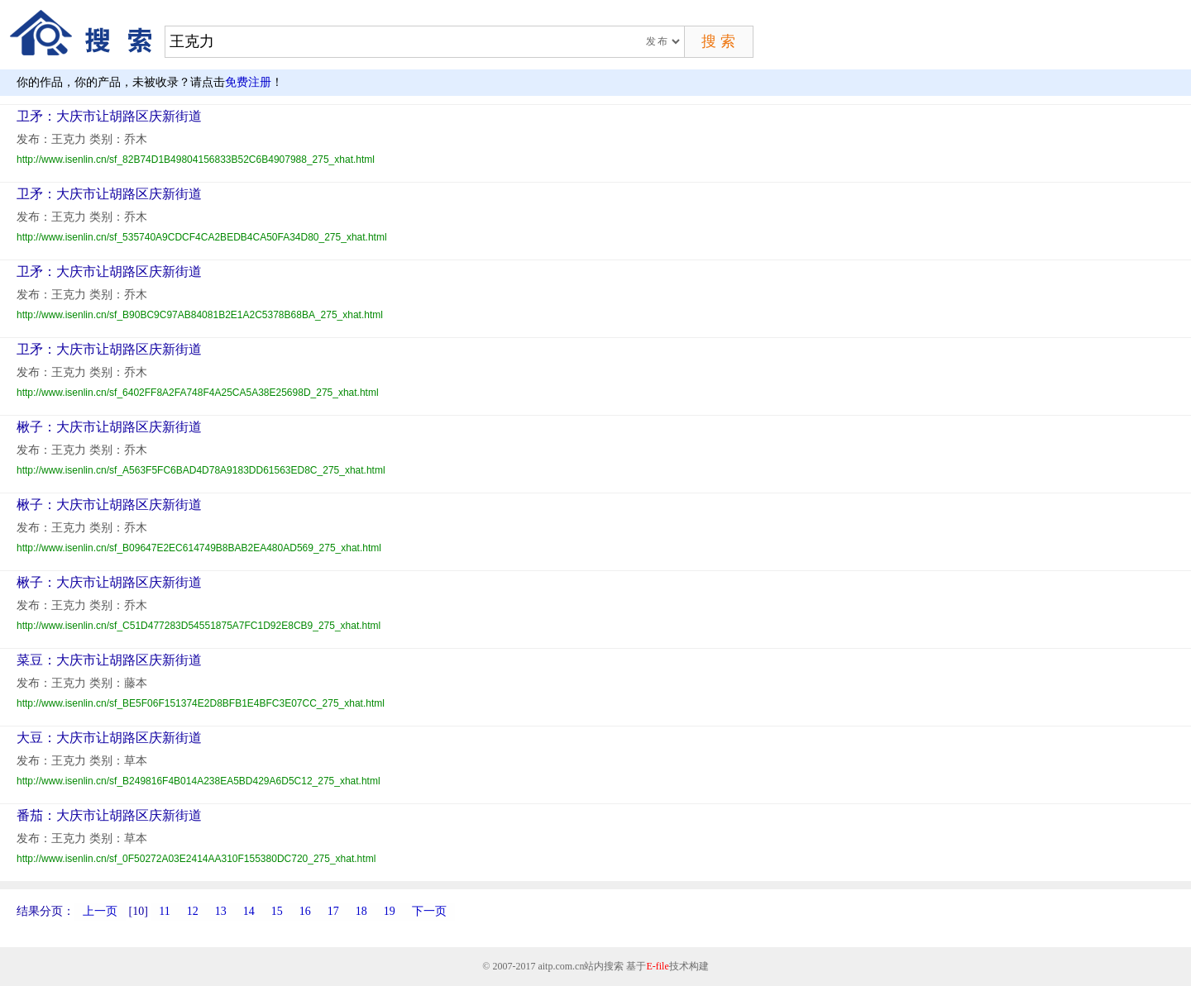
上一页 (100, 911)
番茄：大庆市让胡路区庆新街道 (109, 815)
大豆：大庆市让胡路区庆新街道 (109, 738)
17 (333, 911)
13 (221, 911)
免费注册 (248, 82)
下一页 (429, 911)
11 (164, 911)
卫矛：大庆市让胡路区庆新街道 (109, 116)
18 (361, 911)
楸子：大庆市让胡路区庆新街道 (109, 427)
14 (249, 911)
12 (192, 911)
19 (389, 911)
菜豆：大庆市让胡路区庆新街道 (109, 660)
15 (277, 911)
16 (305, 911)
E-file (657, 966)
